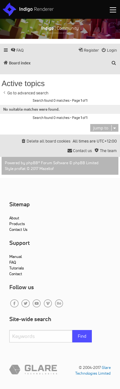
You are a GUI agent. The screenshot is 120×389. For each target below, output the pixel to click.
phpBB (32, 162)
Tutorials (16, 268)
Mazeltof (46, 168)
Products (17, 223)
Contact (15, 273)
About (14, 218)
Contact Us (18, 229)
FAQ (12, 262)
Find (82, 336)
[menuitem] (17, 50)
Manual (15, 256)
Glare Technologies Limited (93, 370)
